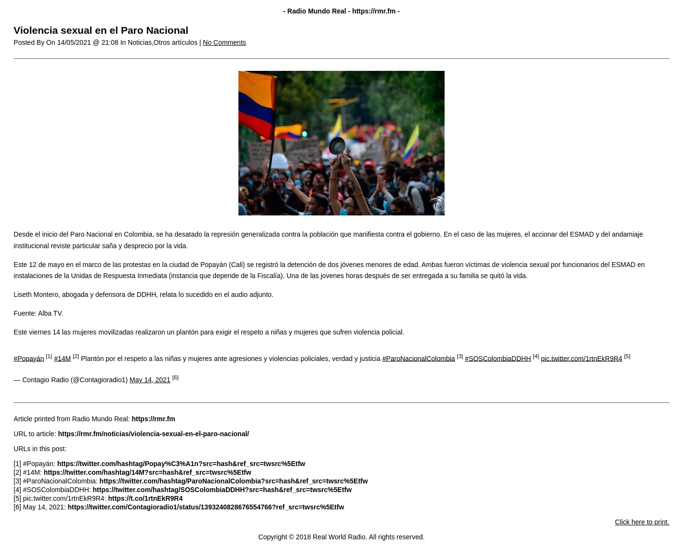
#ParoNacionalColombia (418, 358)
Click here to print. (642, 522)
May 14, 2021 (150, 380)
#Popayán (28, 358)
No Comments (224, 42)
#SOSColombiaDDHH (498, 358)
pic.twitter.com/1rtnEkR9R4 (581, 358)
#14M (62, 358)
